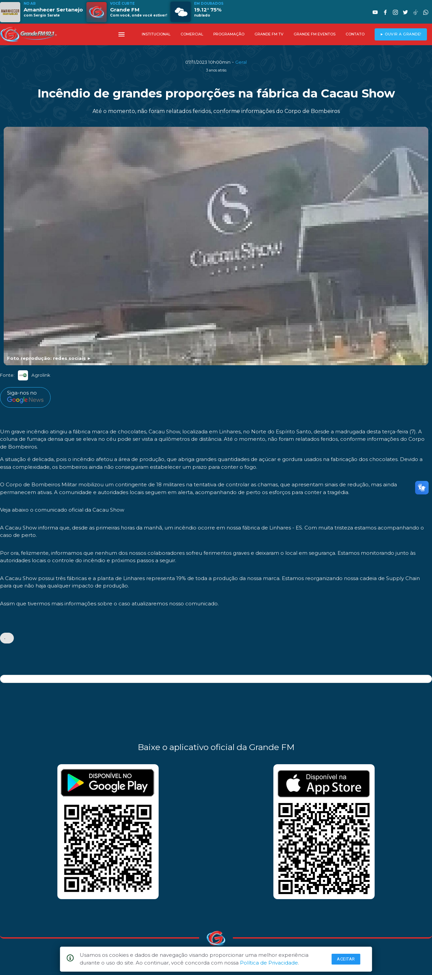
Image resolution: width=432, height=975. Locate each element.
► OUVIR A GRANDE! (401, 34)
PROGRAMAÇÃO (228, 34)
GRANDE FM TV (269, 34)
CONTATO (355, 34)
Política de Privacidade (269, 962)
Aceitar (346, 959)
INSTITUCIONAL (156, 34)
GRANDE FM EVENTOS (314, 34)
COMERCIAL (192, 34)
